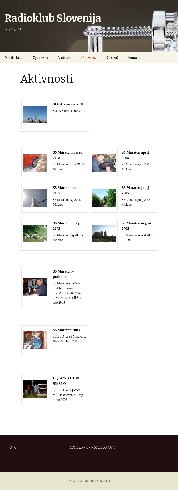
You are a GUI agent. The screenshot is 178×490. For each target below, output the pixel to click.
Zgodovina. (41, 57)
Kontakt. (134, 57)
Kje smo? (112, 57)
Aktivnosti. (88, 57)
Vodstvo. (64, 57)
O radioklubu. (14, 57)
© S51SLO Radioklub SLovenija (89, 481)
